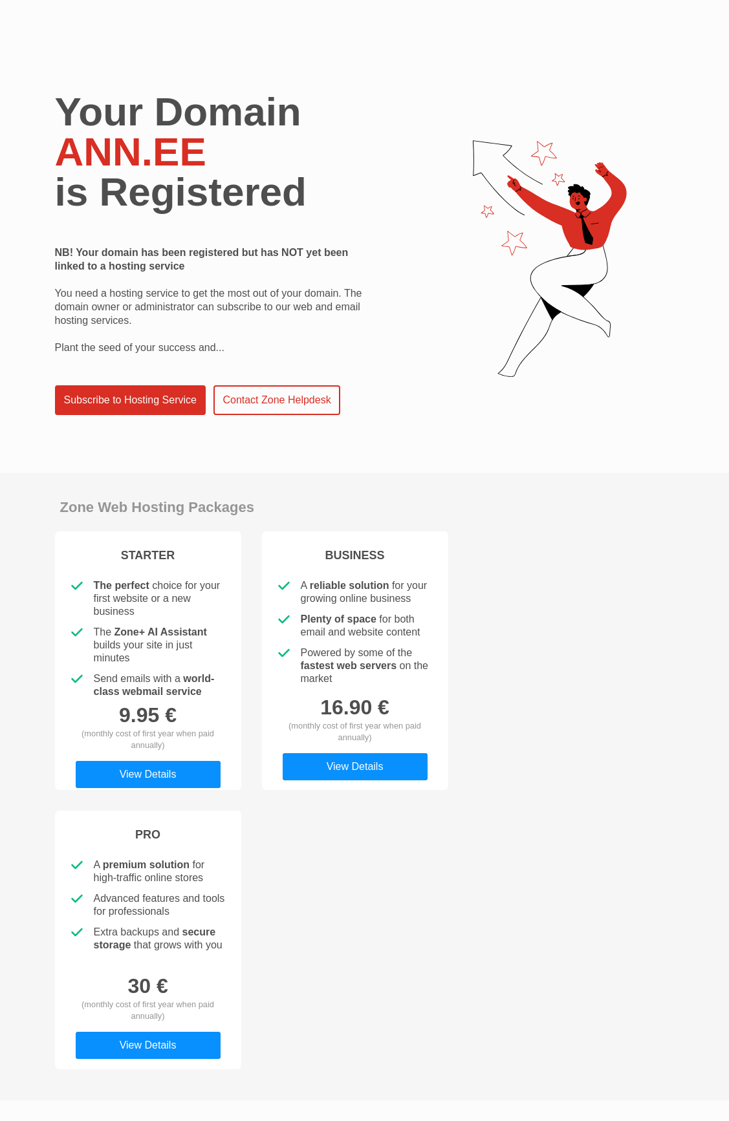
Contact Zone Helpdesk (277, 399)
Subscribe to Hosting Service (130, 399)
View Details (148, 774)
